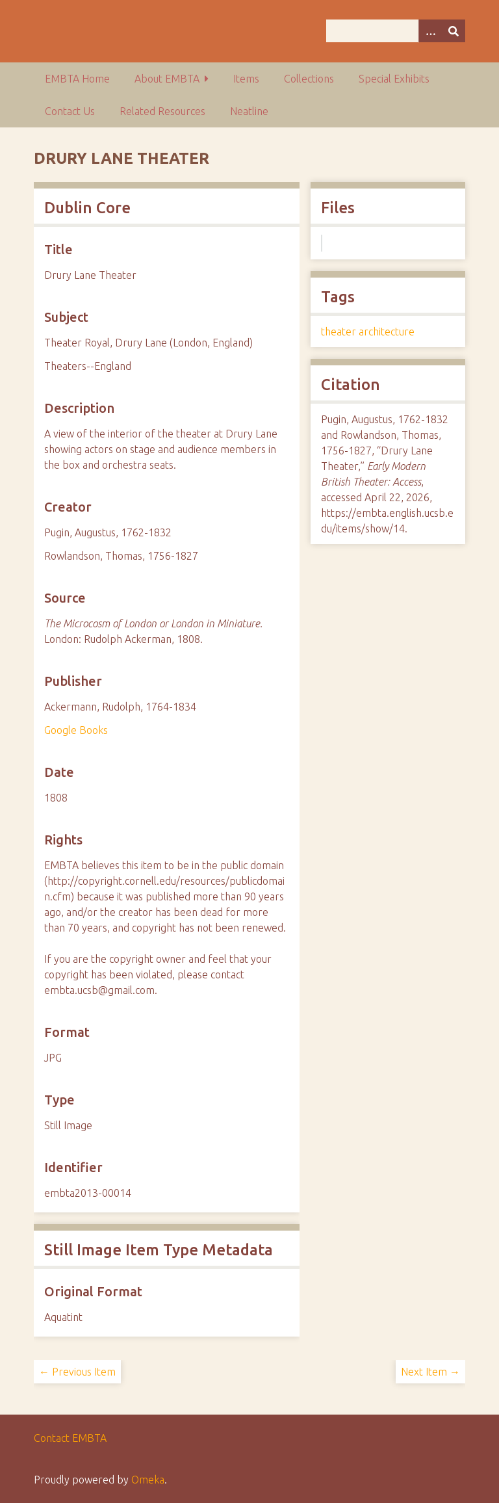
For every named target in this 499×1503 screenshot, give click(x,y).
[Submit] (453, 31)
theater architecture (368, 331)
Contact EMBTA (70, 1438)
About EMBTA (166, 79)
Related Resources (162, 111)
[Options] (430, 31)
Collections (309, 79)
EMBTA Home (77, 79)
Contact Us (70, 111)
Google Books (76, 730)
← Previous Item (77, 1372)
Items (246, 79)
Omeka (147, 1479)
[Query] (395, 31)
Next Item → (430, 1372)
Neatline (249, 111)
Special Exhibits (394, 79)
